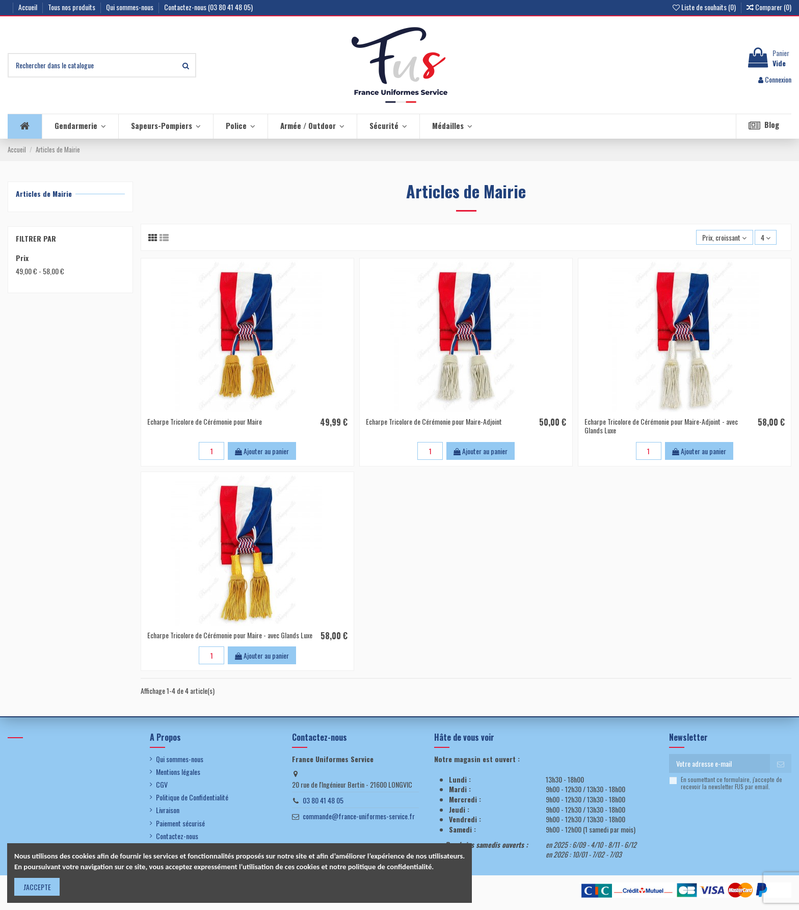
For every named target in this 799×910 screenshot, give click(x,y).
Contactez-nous (177, 836)
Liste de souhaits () (705, 7)
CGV (162, 784)
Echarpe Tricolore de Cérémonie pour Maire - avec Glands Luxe (229, 635)
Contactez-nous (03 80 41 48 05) (208, 7)
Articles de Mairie (44, 193)
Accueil (28, 7)
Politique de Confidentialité (192, 797)
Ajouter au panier (262, 451)
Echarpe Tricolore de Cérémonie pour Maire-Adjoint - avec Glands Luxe (661, 425)
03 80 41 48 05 (323, 800)
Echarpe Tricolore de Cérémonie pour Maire (204, 421)
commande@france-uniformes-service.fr (359, 816)
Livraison (167, 810)
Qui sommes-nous (130, 7)
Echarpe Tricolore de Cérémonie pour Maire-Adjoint (434, 421)
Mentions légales (178, 772)
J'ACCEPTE (37, 886)
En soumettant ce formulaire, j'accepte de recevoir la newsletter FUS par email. (731, 783)
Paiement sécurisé (180, 823)
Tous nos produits (72, 7)
